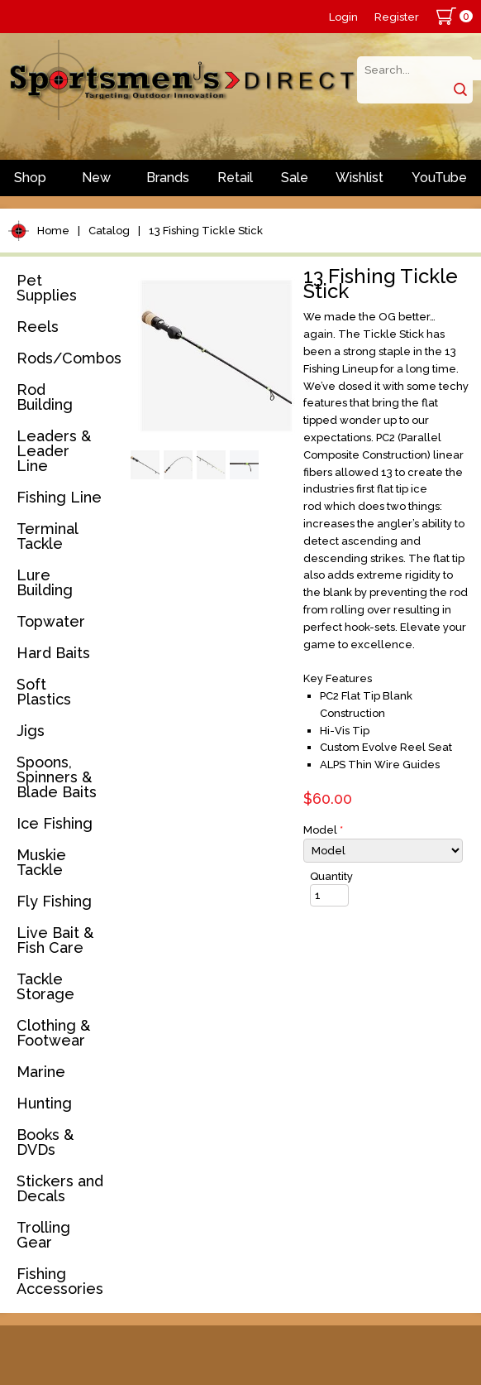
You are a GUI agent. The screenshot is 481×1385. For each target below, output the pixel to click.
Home (53, 230)
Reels (38, 326)
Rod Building (45, 397)
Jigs (31, 730)
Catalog (109, 230)
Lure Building (45, 582)
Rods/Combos (69, 358)
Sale (294, 177)
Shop (30, 177)
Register (396, 17)
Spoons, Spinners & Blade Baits (57, 777)
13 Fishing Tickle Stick (206, 230)
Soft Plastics (44, 692)
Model (323, 830)
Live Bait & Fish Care (55, 940)
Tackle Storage (45, 986)
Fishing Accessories (60, 1281)
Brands (167, 177)
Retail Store (235, 183)
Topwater (51, 621)
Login (343, 17)
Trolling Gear (43, 1235)
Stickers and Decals (60, 1188)
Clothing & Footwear (53, 1033)
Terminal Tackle (47, 536)
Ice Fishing (55, 823)
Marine (41, 1071)
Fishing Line (59, 497)
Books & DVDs (45, 1142)
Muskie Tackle (41, 862)
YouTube (439, 177)
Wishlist (359, 177)
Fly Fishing (54, 901)
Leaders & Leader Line (54, 450)
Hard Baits (53, 652)
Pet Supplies (47, 288)
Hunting (44, 1103)
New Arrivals (96, 183)
